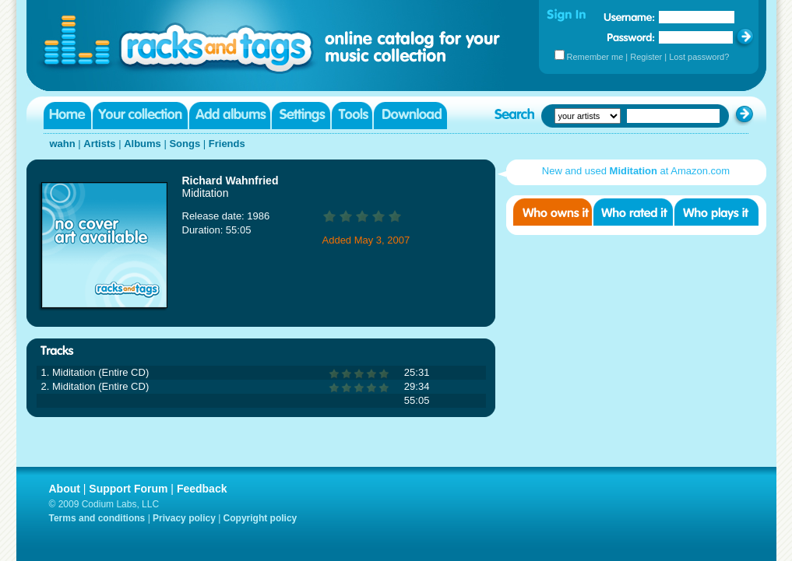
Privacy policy (184, 518)
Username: (629, 17)
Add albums (229, 115)
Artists (99, 143)
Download (410, 115)
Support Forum (128, 488)
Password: (631, 37)
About (64, 488)
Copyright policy (260, 518)
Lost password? (699, 56)
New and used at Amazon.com (636, 171)
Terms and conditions (97, 518)
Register (646, 56)
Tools (352, 115)
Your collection (140, 115)
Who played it (716, 212)
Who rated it (633, 212)
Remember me (595, 56)
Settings (301, 115)
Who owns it (552, 212)
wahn (63, 143)
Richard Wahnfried (230, 180)
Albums (142, 143)
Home (67, 115)
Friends (227, 143)
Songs (184, 143)
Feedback (202, 488)
